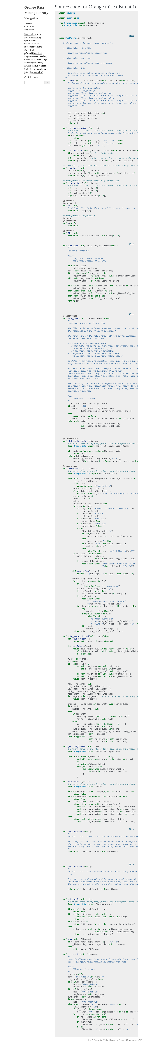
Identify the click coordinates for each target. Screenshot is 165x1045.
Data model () (32, 34)
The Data (28, 23)
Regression (29, 29)
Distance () (33, 62)
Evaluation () (35, 66)
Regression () (35, 56)
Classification (30, 26)
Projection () (35, 69)
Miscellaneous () (33, 72)
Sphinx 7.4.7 (123, 1040)
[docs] (131, 36)
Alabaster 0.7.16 (136, 1040)
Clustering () (35, 59)
